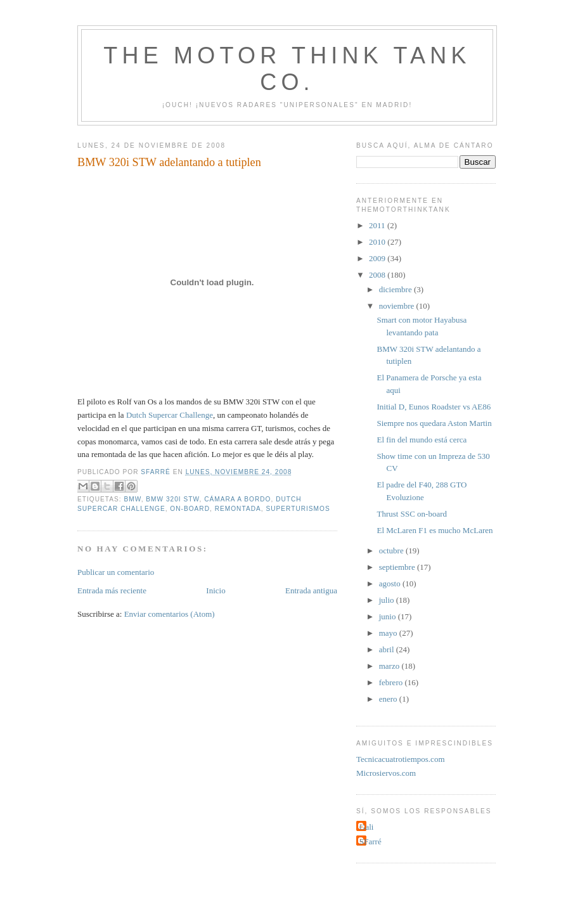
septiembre (398, 567)
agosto (390, 583)
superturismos (298, 508)
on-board (190, 508)
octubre (392, 550)
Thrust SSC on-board (412, 514)
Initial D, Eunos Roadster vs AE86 (434, 406)
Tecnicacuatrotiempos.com (400, 759)
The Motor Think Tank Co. (286, 68)
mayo (389, 633)
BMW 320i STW (172, 499)
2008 (378, 275)
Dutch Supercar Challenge (169, 415)
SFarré (370, 841)
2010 (378, 242)
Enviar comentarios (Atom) (169, 614)
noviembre (397, 306)
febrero (392, 682)
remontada (238, 508)
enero (389, 699)
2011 (378, 225)
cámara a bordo (237, 499)
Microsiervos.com (386, 773)
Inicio (215, 590)
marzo (390, 666)
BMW (132, 499)
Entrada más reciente (111, 590)
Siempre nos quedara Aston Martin (434, 423)
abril (387, 649)
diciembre (396, 289)
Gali (366, 827)
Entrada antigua (311, 590)
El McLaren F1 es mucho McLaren (435, 530)
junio (388, 616)
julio (387, 600)
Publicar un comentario (115, 572)
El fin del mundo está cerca (422, 439)
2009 (378, 258)
